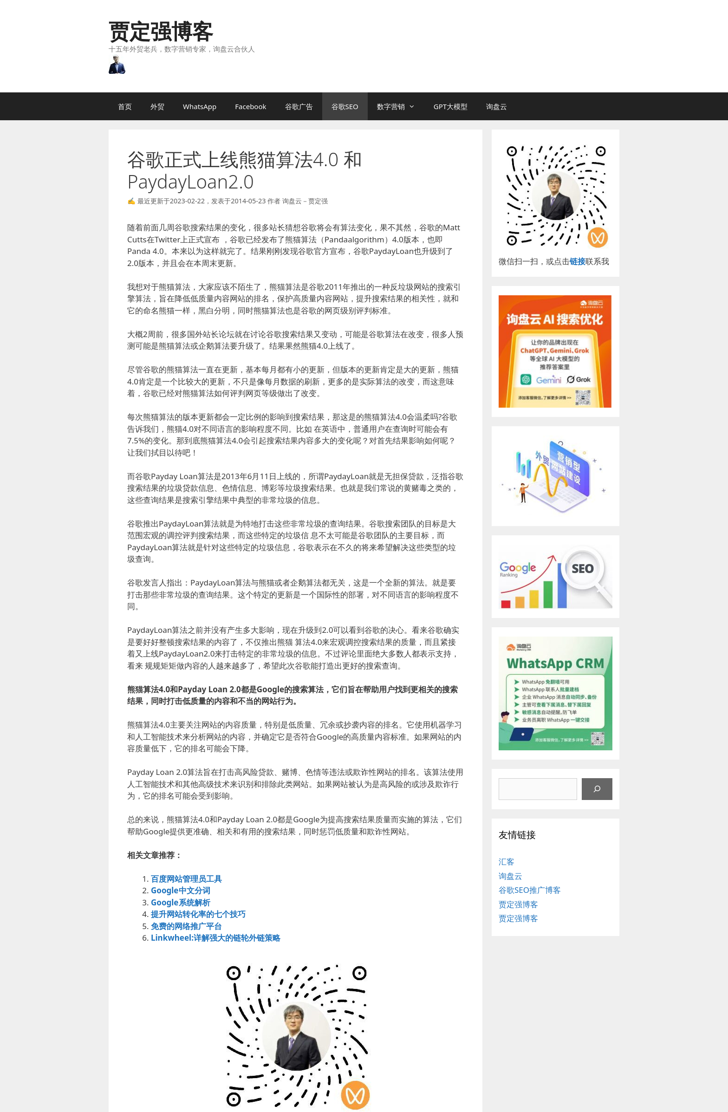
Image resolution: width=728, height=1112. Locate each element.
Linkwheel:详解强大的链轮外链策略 (215, 937)
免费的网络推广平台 (186, 926)
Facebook (250, 106)
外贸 (157, 106)
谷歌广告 (299, 106)
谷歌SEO (345, 106)
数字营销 (400, 106)
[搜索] (597, 789)
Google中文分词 (180, 890)
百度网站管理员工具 (186, 878)
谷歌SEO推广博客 (530, 889)
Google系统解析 (180, 902)
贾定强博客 (161, 31)
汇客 (506, 861)
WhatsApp (199, 106)
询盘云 (496, 106)
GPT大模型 (451, 106)
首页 (125, 106)
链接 (577, 261)
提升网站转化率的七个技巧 (198, 914)
